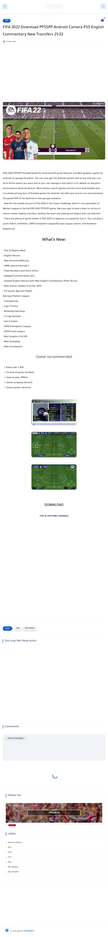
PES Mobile (13, 867)
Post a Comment (15, 738)
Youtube (12, 825)
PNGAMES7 (29, 931)
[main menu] (5, 6)
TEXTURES (53, 516)
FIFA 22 (43, 516)
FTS (9, 857)
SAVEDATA (63, 516)
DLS (9, 848)
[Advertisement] (54, 71)
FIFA (6, 21)
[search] (103, 6)
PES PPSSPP (29, 628)
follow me (54, 813)
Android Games (15, 843)
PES (9, 862)
